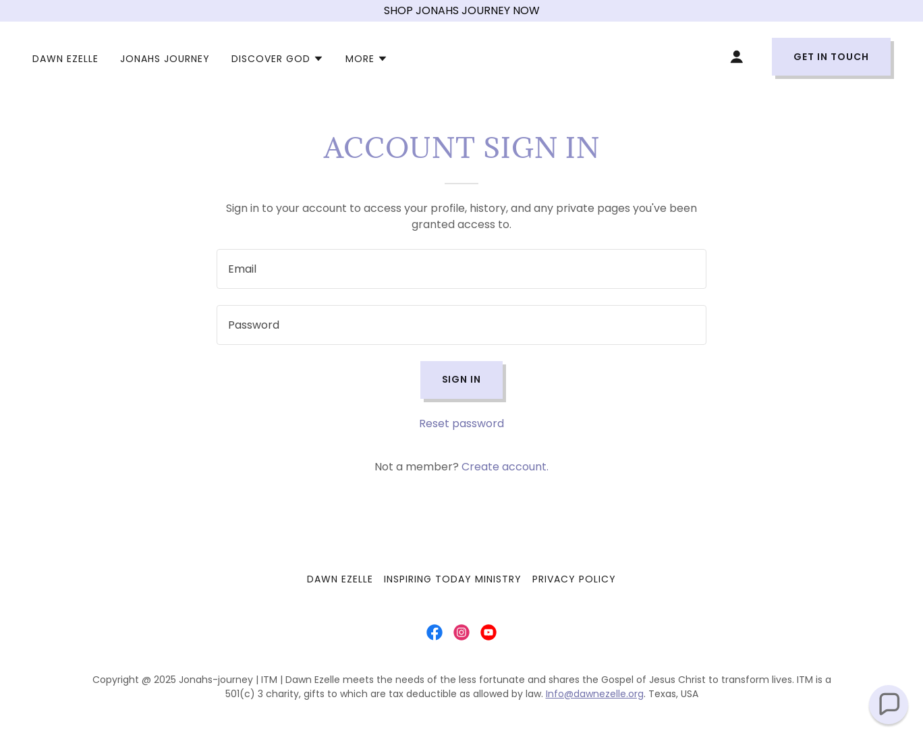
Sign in (462, 379)
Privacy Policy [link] (574, 579)
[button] (277, 59)
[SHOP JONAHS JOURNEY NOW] (461, 11)
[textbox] (461, 269)
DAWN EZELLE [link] (65, 58)
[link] (434, 632)
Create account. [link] (505, 466)
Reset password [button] (461, 423)
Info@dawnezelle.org (595, 694)
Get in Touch (831, 56)
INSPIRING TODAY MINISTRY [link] (453, 579)
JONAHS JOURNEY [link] (165, 58)
